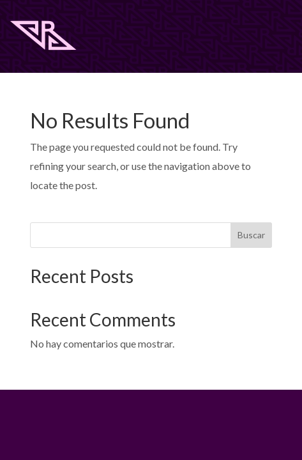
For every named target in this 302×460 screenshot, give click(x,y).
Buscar (251, 234)
